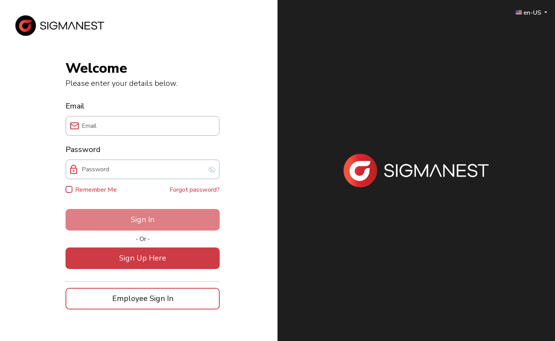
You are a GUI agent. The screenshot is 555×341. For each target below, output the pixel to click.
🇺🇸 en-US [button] (529, 12)
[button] (143, 258)
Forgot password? (195, 190)
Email (75, 106)
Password (83, 149)
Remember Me (96, 190)
